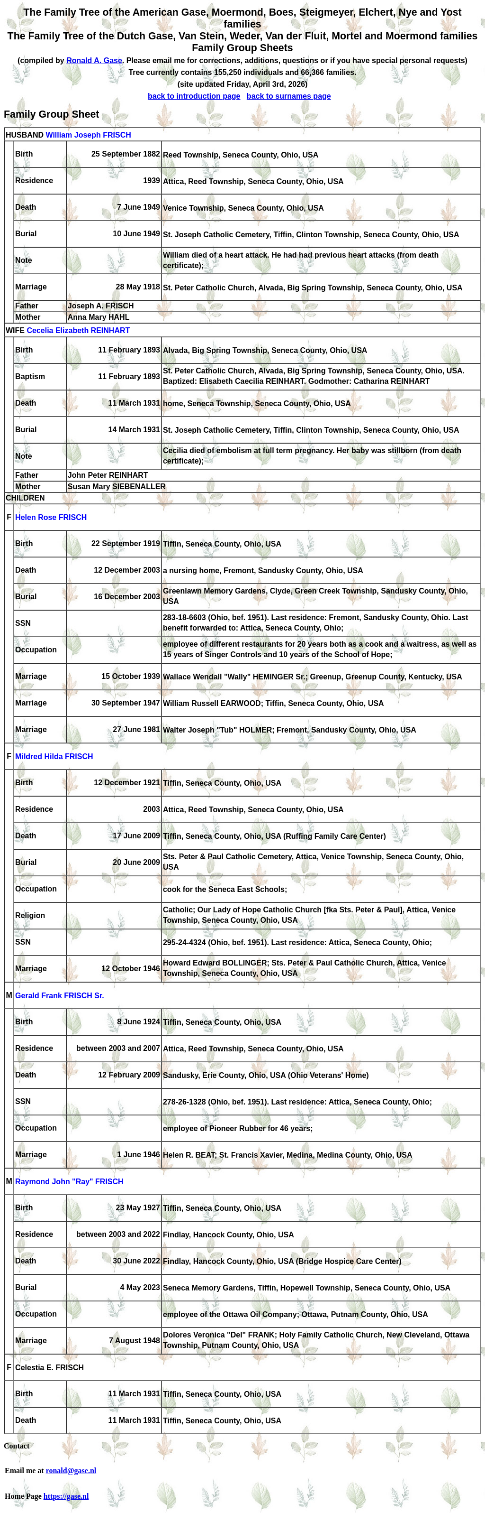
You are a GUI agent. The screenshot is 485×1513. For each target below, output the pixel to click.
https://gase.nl (66, 1496)
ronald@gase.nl (71, 1471)
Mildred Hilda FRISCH (54, 757)
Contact (16, 1446)
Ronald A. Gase (94, 60)
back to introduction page (194, 96)
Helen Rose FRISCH (51, 518)
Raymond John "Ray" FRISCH (69, 1182)
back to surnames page (289, 96)
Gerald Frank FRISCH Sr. (59, 996)
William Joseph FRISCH (88, 135)
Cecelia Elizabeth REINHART (78, 331)
